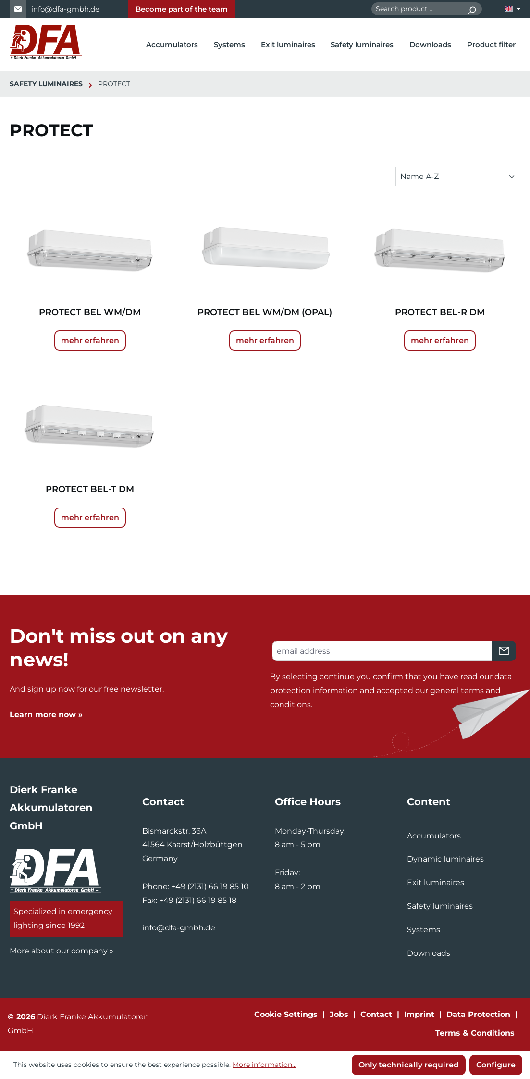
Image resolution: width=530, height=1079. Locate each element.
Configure (496, 1064)
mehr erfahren (90, 340)
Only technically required (408, 1064)
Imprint (419, 1014)
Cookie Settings (286, 1014)
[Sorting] (457, 176)
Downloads (428, 953)
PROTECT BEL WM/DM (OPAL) (264, 312)
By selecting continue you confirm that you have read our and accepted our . (391, 690)
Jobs (339, 1014)
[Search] (471, 8)
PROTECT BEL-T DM (90, 489)
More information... (264, 1064)
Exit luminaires (435, 882)
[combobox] (416, 8)
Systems (423, 929)
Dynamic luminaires (445, 858)
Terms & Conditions (475, 1033)
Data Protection (478, 1014)
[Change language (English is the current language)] (512, 8)
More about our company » (61, 950)
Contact (376, 1014)
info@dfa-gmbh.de (65, 8)
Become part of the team (182, 8)
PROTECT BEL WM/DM (90, 312)
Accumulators (434, 835)
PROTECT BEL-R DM (440, 312)
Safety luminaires (440, 906)
